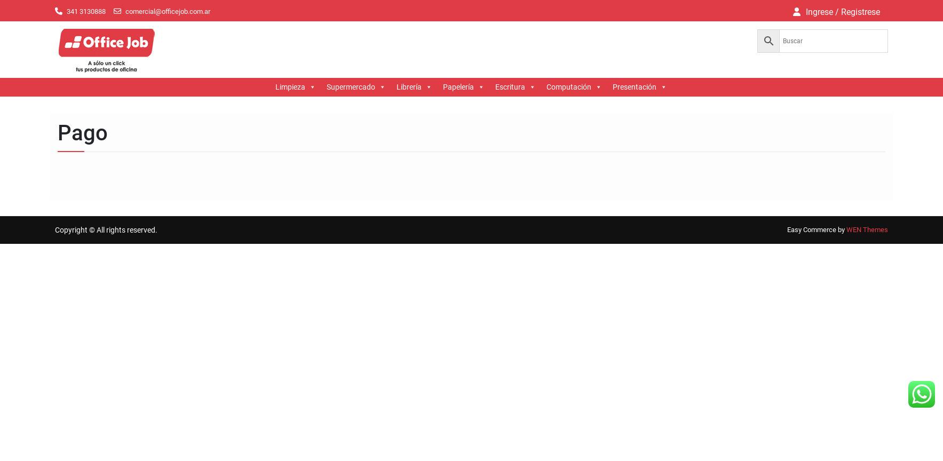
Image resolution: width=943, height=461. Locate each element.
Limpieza (295, 87)
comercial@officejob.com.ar (167, 11)
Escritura (515, 87)
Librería (414, 87)
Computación (574, 87)
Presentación (640, 87)
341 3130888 (86, 11)
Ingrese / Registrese (843, 12)
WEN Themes (867, 230)
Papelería (464, 87)
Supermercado (356, 87)
